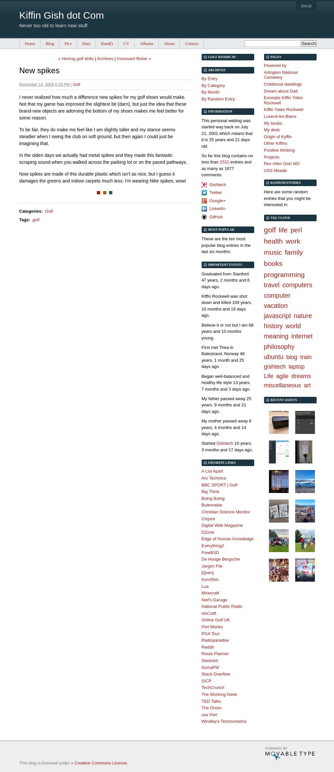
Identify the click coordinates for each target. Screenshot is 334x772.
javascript (277, 315)
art (307, 385)
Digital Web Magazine (222, 525)
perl (296, 230)
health (273, 241)
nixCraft (209, 613)
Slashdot (210, 660)
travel (272, 285)
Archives (105, 58)
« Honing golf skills (76, 58)
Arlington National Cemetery (281, 75)
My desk (272, 129)
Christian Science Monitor (226, 511)
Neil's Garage (214, 599)
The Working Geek (219, 694)
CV (126, 43)
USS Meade (275, 170)
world (293, 326)
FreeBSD (210, 552)
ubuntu (274, 356)
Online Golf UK (216, 619)
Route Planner (215, 653)
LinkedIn (218, 208)
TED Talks (211, 701)
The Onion (212, 707)
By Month (211, 92)
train (306, 357)
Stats (86, 43)
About (169, 43)
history (273, 326)
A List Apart (212, 471)
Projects (271, 157)
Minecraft (210, 592)
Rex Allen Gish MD (282, 163)
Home (30, 43)
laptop (297, 366)
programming (284, 274)
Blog (50, 43)
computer (277, 295)
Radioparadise (215, 640)
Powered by (275, 65)
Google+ (218, 200)
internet (302, 336)
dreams (301, 376)
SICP (207, 680)
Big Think (210, 491)
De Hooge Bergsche (221, 559)
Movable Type (291, 754)
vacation (276, 305)
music (273, 252)
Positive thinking (279, 150)
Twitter (216, 192)
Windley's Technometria (224, 721)
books (273, 263)
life (283, 230)
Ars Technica (214, 478)
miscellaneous (282, 385)
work (293, 241)
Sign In (306, 5)
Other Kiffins (275, 143)
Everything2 (213, 545)
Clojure (208, 518)
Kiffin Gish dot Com (61, 15)
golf (36, 219)
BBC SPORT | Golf (219, 484)
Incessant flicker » (134, 58)
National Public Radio (222, 606)
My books (273, 123)
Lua (205, 586)
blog (292, 357)
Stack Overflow (216, 674)
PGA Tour (211, 633)
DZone (208, 532)
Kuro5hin (210, 579)
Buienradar (212, 505)
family (294, 252)
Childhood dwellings (283, 84)
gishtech (275, 366)
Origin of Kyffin (278, 136)
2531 (224, 162)
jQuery (208, 572)
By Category (213, 85)
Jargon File (212, 566)
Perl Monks (212, 626)
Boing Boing (213, 498)
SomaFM (210, 667)
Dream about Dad (281, 91)
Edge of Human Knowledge (228, 538)
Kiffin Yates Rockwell (283, 109)
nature (303, 315)
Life (269, 376)
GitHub (216, 216)
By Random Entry (218, 98)
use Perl (209, 714)
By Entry (210, 78)
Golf (76, 84)
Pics (68, 43)
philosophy (279, 346)
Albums (146, 43)
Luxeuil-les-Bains (280, 116)
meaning (276, 336)
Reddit (208, 647)
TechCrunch (213, 687)
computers (297, 285)
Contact (191, 43)
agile (282, 376)
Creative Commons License (101, 763)
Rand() (107, 43)
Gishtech (218, 184)
